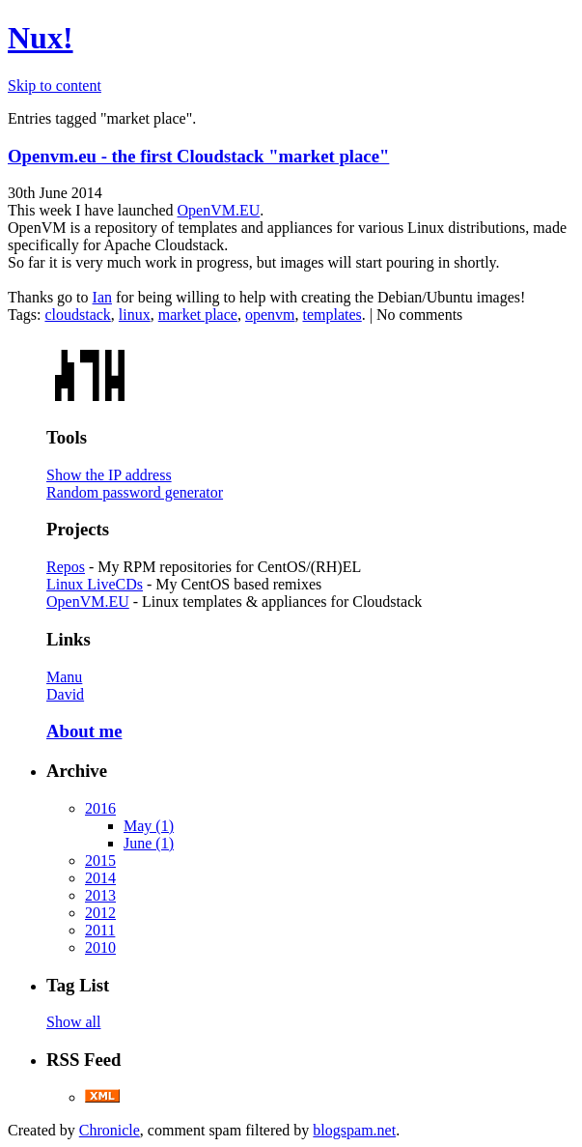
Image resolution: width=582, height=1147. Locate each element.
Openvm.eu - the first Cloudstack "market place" (198, 156)
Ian (102, 297)
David (65, 694)
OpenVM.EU (218, 210)
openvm (270, 314)
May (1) (149, 825)
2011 (100, 930)
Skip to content (54, 85)
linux (135, 314)
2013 (100, 895)
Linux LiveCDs (94, 584)
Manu (64, 677)
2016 (100, 808)
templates (331, 314)
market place (197, 314)
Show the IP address (109, 475)
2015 (100, 860)
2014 (100, 878)
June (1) (149, 843)
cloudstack (77, 314)
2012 (100, 912)
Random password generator (134, 492)
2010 (100, 947)
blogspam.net (354, 1130)
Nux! (40, 37)
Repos (65, 567)
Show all (73, 1022)
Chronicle (109, 1130)
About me (84, 731)
